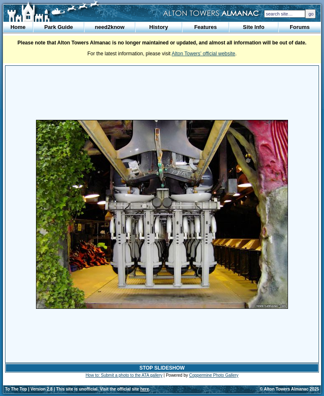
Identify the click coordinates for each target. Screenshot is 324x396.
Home (18, 27)
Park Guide (58, 27)
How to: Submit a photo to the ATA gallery (123, 375)
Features (205, 27)
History (158, 27)
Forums (300, 27)
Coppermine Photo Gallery (214, 375)
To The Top (16, 389)
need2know (110, 27)
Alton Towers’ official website (203, 54)
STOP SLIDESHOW (162, 368)
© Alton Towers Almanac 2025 (289, 389)
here (144, 389)
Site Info (253, 27)
